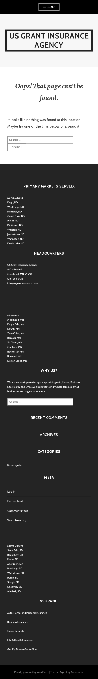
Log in (11, 491)
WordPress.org (16, 520)
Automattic (77, 672)
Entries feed (15, 501)
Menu (51, 7)
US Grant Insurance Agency (49, 40)
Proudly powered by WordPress (31, 672)
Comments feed (18, 511)
